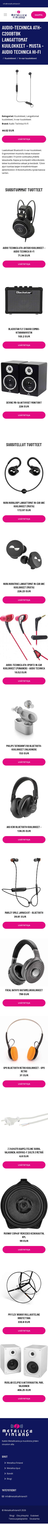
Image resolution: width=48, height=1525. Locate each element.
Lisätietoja (24, 139)
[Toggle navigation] (5, 14)
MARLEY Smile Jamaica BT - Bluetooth (24, 912)
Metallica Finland (15, 1462)
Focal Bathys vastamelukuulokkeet (24, 990)
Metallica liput (13, 1468)
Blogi (9, 1478)
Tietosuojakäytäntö (18, 1518)
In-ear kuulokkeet (28, 58)
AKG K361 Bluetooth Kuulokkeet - (24, 826)
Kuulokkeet (10, 58)
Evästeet (34, 1515)
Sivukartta (34, 1518)
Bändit (10, 1473)
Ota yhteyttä (22, 1515)
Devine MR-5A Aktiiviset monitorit (24, 402)
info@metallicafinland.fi (11, 4)
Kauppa (38, 15)
